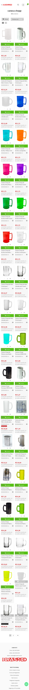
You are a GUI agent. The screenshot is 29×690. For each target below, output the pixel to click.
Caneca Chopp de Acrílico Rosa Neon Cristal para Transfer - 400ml (7, 184)
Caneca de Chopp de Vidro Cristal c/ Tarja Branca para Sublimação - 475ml (6, 82)
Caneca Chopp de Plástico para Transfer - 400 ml (21, 585)
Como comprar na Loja (14, 670)
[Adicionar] (10, 41)
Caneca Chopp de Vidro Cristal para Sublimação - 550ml (21, 319)
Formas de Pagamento (14, 672)
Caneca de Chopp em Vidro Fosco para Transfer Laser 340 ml (7, 619)
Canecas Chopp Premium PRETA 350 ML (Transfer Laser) (6, 387)
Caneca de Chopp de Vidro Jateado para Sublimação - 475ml (6, 421)
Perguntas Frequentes (14, 680)
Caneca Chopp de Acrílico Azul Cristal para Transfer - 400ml (21, 116)
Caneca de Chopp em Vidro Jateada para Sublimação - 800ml (20, 455)
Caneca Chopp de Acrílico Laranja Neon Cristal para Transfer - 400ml (21, 150)
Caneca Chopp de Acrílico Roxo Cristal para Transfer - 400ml (21, 184)
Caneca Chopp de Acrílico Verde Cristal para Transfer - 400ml (7, 218)
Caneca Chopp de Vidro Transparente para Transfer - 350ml (21, 619)
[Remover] (4, 41)
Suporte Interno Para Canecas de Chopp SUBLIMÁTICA (6, 455)
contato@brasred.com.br (16, 655)
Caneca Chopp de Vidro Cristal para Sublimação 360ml (7, 285)
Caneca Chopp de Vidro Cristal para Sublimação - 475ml (21, 82)
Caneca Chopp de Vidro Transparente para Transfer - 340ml (7, 557)
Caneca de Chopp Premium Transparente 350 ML (20, 421)
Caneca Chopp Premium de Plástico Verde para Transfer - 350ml (20, 523)
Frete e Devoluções (14, 675)
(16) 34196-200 (16, 653)
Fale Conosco (14, 678)
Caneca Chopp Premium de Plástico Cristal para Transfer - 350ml (7, 489)
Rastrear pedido (14, 685)
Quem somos (14, 683)
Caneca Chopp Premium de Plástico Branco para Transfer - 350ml (21, 48)
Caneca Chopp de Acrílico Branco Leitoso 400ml (7, 48)
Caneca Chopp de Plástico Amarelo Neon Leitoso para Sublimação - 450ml (6, 591)
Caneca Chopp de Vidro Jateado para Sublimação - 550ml (7, 319)
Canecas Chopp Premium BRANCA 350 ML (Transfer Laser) (21, 387)
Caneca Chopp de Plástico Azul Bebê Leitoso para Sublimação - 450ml (6, 353)
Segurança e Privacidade (14, 688)
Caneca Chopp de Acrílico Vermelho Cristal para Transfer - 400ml (7, 251)
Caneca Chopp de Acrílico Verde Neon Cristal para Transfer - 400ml (21, 218)
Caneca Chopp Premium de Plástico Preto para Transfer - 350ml (6, 523)
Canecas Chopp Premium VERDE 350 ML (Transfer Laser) (20, 353)
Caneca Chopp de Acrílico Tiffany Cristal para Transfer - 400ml (7, 150)
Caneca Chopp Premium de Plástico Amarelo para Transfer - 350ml (21, 489)
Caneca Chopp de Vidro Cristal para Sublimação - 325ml (21, 557)
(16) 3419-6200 (15, 650)
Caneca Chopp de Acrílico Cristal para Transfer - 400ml (20, 251)
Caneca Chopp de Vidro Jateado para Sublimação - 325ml (7, 116)
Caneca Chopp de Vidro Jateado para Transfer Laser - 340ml (21, 285)
